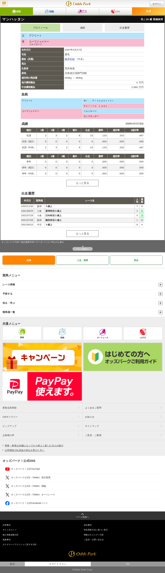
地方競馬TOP (27, 242)
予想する (82, 294)
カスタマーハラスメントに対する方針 (20, 544)
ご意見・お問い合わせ (94, 540)
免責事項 (7, 540)
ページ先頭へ (82, 249)
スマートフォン (57, 564)
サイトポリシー (10, 530)
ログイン (157, 4)
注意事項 (7, 525)
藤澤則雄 (70, 59)
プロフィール (40, 27)
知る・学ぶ (82, 303)
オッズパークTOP (10, 242)
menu (4, 3)
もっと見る (82, 183)
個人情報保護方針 (11, 535)
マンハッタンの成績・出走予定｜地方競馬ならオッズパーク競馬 (78, 3)
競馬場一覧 (82, 312)
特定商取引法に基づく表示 (96, 530)
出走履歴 (125, 27)
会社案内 (88, 525)
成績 (82, 27)
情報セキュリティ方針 (94, 535)
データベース (42, 242)
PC (128, 564)
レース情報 (82, 285)
